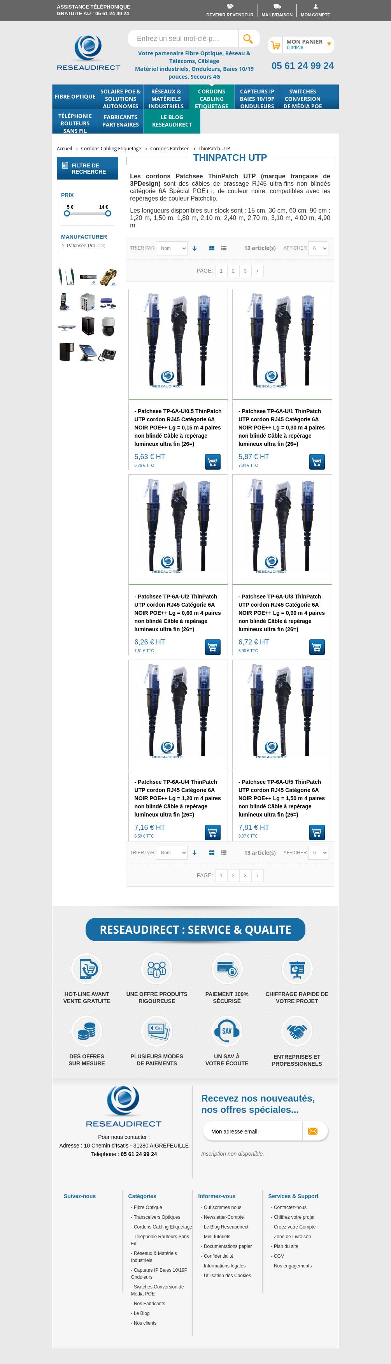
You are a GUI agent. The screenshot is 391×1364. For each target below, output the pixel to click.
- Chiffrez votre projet (293, 1217)
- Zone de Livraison (291, 1236)
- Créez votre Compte (293, 1227)
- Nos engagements (291, 1266)
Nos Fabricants (149, 1303)
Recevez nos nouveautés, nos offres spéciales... (258, 1104)
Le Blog (141, 1313)
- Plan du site (284, 1246)
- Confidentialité (217, 1256)
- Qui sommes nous (221, 1207)
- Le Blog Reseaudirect (225, 1227)
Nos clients (145, 1323)
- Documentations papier (226, 1246)
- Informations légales (223, 1266)
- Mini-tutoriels (215, 1236)
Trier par (142, 248)
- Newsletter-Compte (222, 1217)
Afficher (296, 248)
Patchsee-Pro (81, 245)
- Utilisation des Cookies (226, 1275)
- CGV (277, 1256)
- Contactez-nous (289, 1207)
